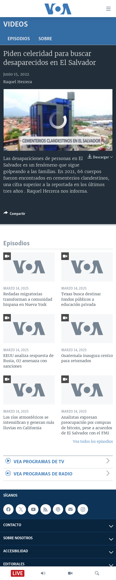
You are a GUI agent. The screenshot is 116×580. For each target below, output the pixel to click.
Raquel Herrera (17, 81)
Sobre (45, 39)
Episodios (19, 39)
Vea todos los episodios (93, 441)
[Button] (14, 214)
